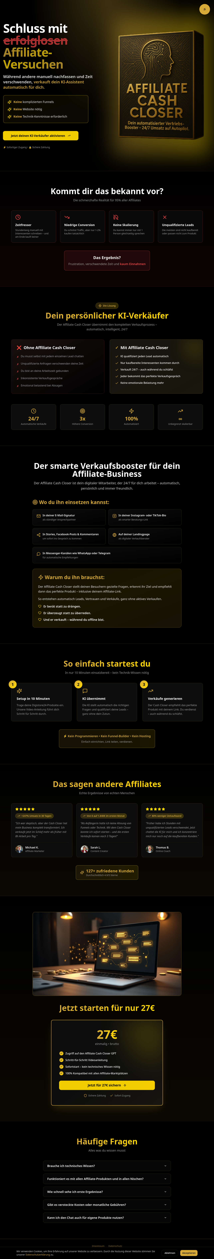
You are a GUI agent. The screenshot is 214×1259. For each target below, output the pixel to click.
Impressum (98, 1246)
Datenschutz (115, 1246)
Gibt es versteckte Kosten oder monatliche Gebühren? (107, 1205)
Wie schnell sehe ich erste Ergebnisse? (107, 1192)
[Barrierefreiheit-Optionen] (204, 9)
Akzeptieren (189, 1253)
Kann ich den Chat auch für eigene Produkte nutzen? (107, 1218)
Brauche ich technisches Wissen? (107, 1166)
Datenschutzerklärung (38, 1254)
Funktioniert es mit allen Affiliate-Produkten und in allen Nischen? (107, 1179)
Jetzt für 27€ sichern (107, 1085)
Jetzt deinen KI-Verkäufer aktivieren (40, 136)
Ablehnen (170, 1253)
